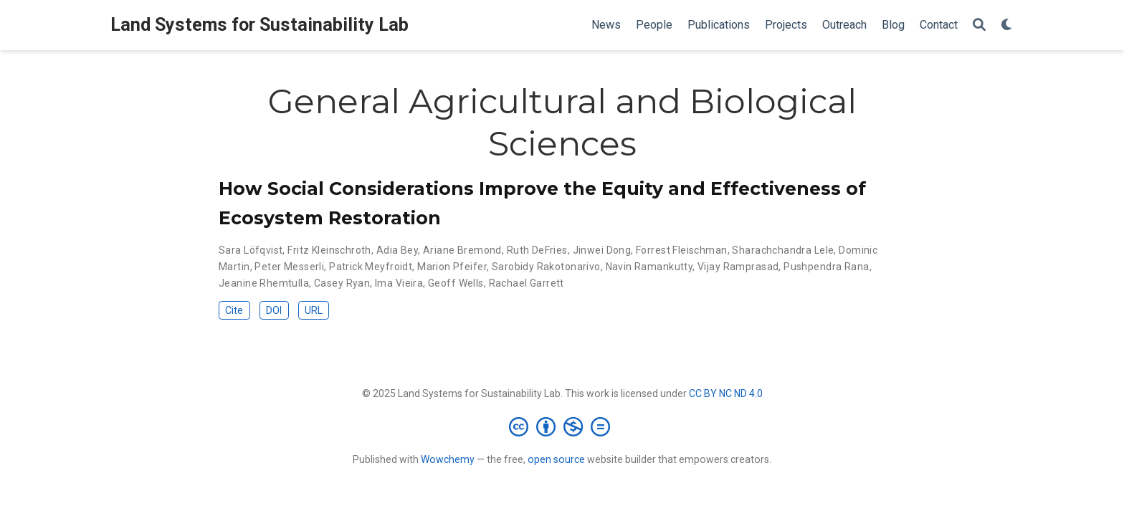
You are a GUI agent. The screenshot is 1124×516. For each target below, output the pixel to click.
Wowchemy (448, 459)
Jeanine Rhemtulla (264, 283)
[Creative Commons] (562, 426)
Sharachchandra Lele (783, 250)
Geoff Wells (456, 283)
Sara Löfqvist (250, 250)
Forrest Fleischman (682, 250)
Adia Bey (397, 250)
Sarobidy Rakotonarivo (546, 266)
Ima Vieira (399, 283)
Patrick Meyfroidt (370, 266)
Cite (234, 310)
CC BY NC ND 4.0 (726, 393)
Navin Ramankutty (649, 266)
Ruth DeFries (537, 250)
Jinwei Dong (602, 250)
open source (556, 459)
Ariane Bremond (462, 250)
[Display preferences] (1007, 25)
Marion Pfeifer (452, 266)
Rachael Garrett (526, 283)
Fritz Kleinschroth (329, 250)
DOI (274, 310)
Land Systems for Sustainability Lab (259, 24)
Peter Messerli (289, 266)
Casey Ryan (342, 283)
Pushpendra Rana (826, 266)
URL (314, 310)
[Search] (979, 25)
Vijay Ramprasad (737, 266)
